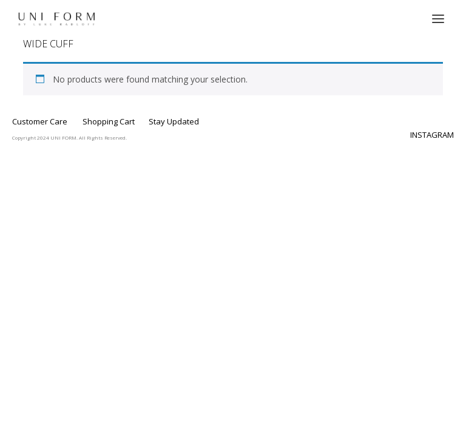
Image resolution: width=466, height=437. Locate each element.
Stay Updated (174, 121)
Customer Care (39, 121)
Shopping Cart (109, 121)
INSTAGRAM (432, 134)
